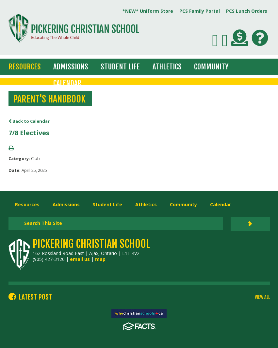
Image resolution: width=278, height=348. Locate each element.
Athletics (167, 66)
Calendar (67, 83)
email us (80, 259)
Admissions (70, 66)
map (100, 259)
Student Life (120, 66)
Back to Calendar (29, 121)
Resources (24, 66)
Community (211, 66)
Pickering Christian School (91, 243)
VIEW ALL (262, 297)
